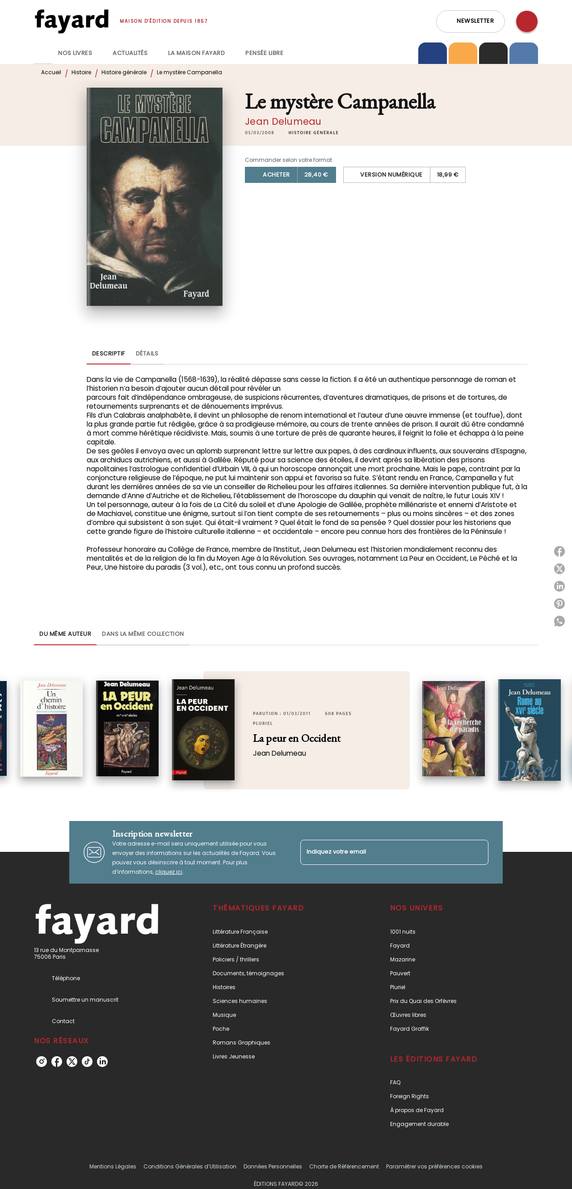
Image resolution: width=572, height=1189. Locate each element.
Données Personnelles (273, 1166)
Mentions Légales (112, 1166)
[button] (470, 21)
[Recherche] (527, 21)
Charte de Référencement (344, 1166)
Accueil (51, 72)
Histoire (81, 72)
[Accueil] (71, 21)
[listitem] (41, 1061)
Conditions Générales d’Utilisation (189, 1166)
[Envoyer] (477, 852)
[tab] (43, 53)
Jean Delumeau (283, 121)
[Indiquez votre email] (383, 852)
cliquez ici (168, 872)
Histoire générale (124, 72)
